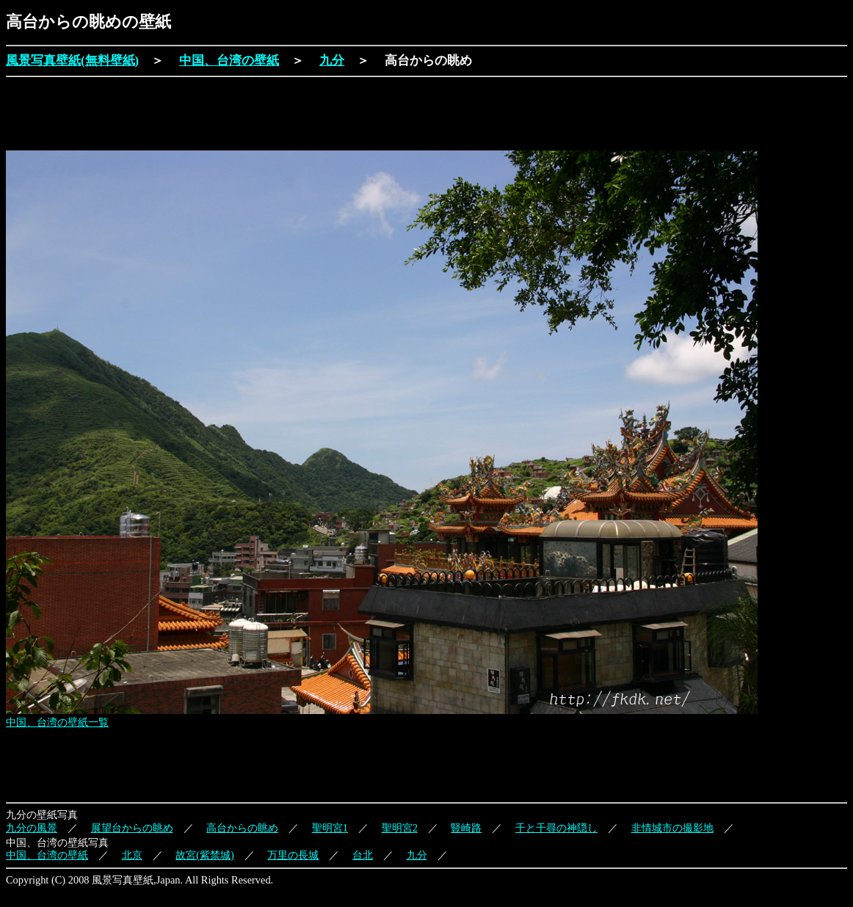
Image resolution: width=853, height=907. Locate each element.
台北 (362, 855)
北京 (132, 855)
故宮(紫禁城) (204, 855)
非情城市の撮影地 (672, 828)
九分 (331, 61)
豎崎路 (466, 828)
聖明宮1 (330, 828)
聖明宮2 (400, 828)
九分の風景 (31, 828)
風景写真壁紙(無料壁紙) (72, 61)
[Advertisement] (273, 115)
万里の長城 (293, 855)
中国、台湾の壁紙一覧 (57, 722)
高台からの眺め (242, 828)
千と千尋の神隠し (556, 828)
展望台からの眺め (132, 828)
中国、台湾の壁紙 (229, 61)
